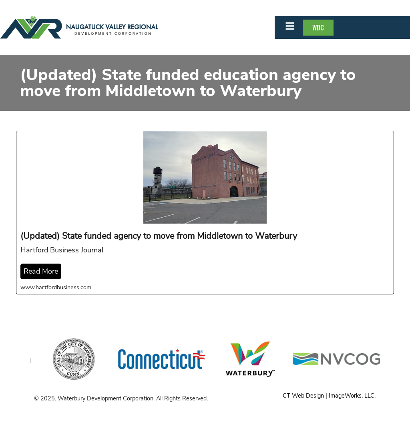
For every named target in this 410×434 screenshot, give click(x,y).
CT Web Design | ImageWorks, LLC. (329, 396)
